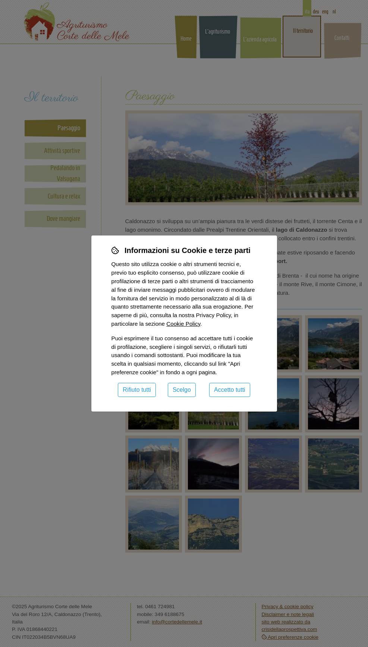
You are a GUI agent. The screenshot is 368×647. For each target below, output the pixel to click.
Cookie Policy (183, 324)
